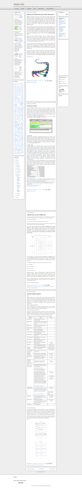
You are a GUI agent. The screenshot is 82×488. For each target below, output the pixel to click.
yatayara (15, 152)
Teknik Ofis (18, 4)
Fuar (19, 106)
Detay (22, 96)
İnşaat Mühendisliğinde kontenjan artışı (18, 119)
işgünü (18, 123)
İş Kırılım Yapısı (38, 286)
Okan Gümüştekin (63, 83)
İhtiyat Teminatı (17, 113)
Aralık (18, 166)
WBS (28, 287)
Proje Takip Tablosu (17, 136)
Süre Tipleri (21, 141)
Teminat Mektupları (17, 144)
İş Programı (29, 8)
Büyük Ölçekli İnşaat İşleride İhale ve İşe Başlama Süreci (18, 93)
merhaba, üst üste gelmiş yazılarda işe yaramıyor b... (62, 34)
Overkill (15, 132)
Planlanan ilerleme (17, 134)
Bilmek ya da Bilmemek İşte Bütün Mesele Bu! (40, 14)
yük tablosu (19, 153)
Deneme (35, 82)
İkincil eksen (19, 114)
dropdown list (19, 99)
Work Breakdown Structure (33, 287)
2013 (17, 162)
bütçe (17, 92)
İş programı (43, 286)
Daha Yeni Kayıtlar (30, 468)
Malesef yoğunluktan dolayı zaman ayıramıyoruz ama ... (62, 21)
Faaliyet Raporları (18, 104)
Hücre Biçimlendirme (20, 111)
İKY (34, 286)
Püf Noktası (20, 137)
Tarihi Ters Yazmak (20, 142)
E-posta (19, 101)
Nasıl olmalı (20, 128)
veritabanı (51, 342)
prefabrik (22, 134)
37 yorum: (40, 189)
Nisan (18, 174)
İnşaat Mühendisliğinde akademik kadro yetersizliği (18, 117)
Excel (35, 8)
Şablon (15, 142)
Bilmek (20, 91)
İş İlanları (22, 8)
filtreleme (15, 105)
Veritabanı (28, 407)
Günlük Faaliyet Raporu (34, 294)
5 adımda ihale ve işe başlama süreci (18, 84)
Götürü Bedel (19, 108)
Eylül (17, 168)
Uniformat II (52, 286)
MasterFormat (47, 286)
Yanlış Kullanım (19, 149)
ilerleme (15, 115)
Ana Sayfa (17, 8)
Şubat (18, 195)
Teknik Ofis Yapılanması (18, 143)
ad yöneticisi (20, 85)
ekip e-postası (16, 103)
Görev (15, 108)
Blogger (39, 485)
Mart (17, 193)
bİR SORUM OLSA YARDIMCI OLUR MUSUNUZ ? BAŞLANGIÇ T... (62, 28)
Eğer (19, 102)
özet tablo (19, 132)
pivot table (18, 133)
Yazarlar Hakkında (49, 8)
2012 (17, 163)
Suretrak (15, 141)
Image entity (16, 112)
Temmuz (18, 169)
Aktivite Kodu (31, 286)
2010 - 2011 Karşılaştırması (18, 83)
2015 (17, 160)
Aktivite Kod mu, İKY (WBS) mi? (36, 215)
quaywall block (16, 138)
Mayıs (18, 172)
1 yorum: (40, 285)
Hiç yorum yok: (41, 80)
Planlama (22, 133)
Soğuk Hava (21, 140)
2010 (17, 197)
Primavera (33, 191)
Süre (18, 141)
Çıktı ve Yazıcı (20, 95)
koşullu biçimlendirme (18, 125)
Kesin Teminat (21, 123)
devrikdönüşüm (16, 97)
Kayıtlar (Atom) (42, 471)
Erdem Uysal (62, 81)
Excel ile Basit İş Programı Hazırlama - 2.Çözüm (21, 16)
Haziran (18, 171)
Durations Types (20, 100)
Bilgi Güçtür (31, 82)
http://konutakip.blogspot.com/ (39, 385)
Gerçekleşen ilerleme (20, 107)
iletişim (18, 115)
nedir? (30, 191)
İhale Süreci (21, 112)
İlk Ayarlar (21, 115)
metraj (20, 127)
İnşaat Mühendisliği (17, 116)
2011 (17, 165)
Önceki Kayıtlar (52, 468)
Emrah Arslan (62, 79)
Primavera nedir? (32, 106)
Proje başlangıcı (20, 135)
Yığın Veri (15, 153)
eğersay (22, 102)
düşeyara (15, 101)
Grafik (22, 108)
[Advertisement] (41, 92)
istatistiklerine (44, 107)
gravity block (16, 109)
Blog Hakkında (41, 8)
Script (20, 138)
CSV (20, 94)
